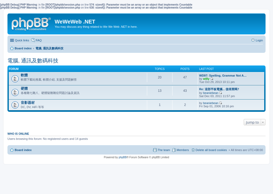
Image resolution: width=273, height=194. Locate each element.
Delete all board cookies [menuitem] (211, 150)
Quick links (22, 40)
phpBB (123, 157)
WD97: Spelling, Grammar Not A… (223, 75)
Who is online (18, 133)
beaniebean (211, 92)
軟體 (24, 75)
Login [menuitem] (259, 40)
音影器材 (28, 103)
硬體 (24, 88)
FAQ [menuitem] (39, 40)
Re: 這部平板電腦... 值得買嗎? (219, 89)
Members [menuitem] (183, 150)
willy (206, 78)
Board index (23, 150)
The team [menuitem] (164, 150)
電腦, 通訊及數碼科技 (32, 61)
